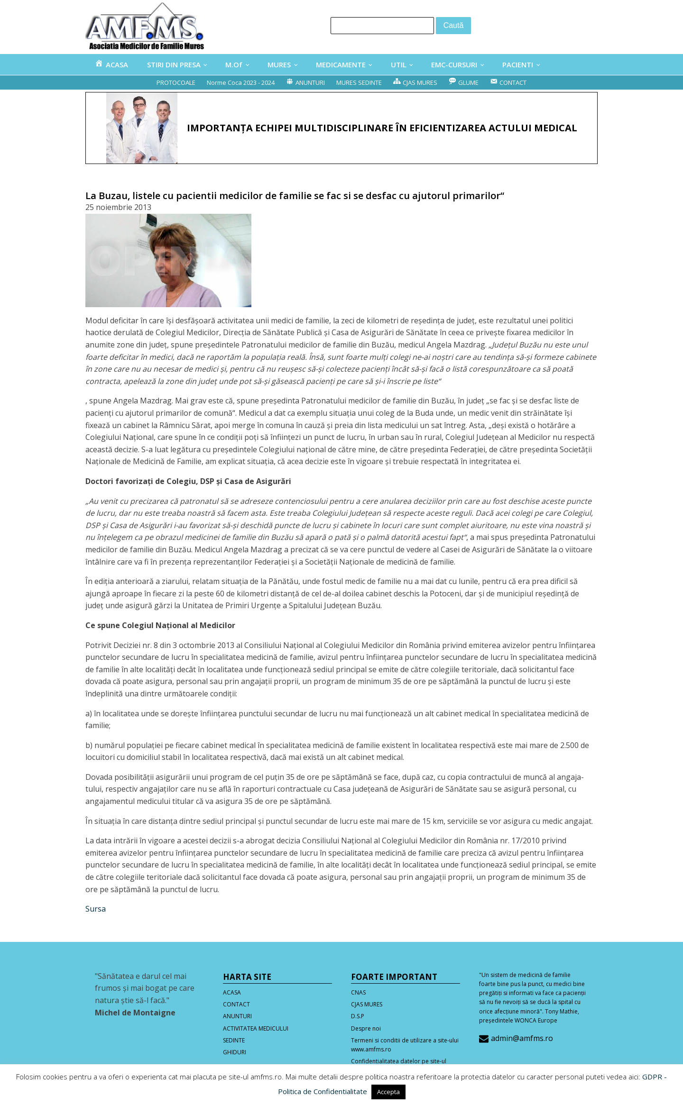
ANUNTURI (237, 1016)
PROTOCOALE (176, 82)
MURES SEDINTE (359, 82)
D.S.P (357, 1016)
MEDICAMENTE (341, 64)
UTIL (398, 64)
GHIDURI (234, 1052)
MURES (279, 64)
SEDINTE (234, 1040)
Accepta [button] (388, 1091)
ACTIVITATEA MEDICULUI (255, 1028)
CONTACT (236, 1004)
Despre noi (366, 1028)
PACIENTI (517, 64)
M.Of (233, 64)
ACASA (232, 992)
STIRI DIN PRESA (174, 64)
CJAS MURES (366, 1004)
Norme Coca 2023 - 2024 (241, 82)
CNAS (358, 992)
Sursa (95, 909)
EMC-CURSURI (454, 64)
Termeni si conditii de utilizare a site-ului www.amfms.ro (405, 1044)
